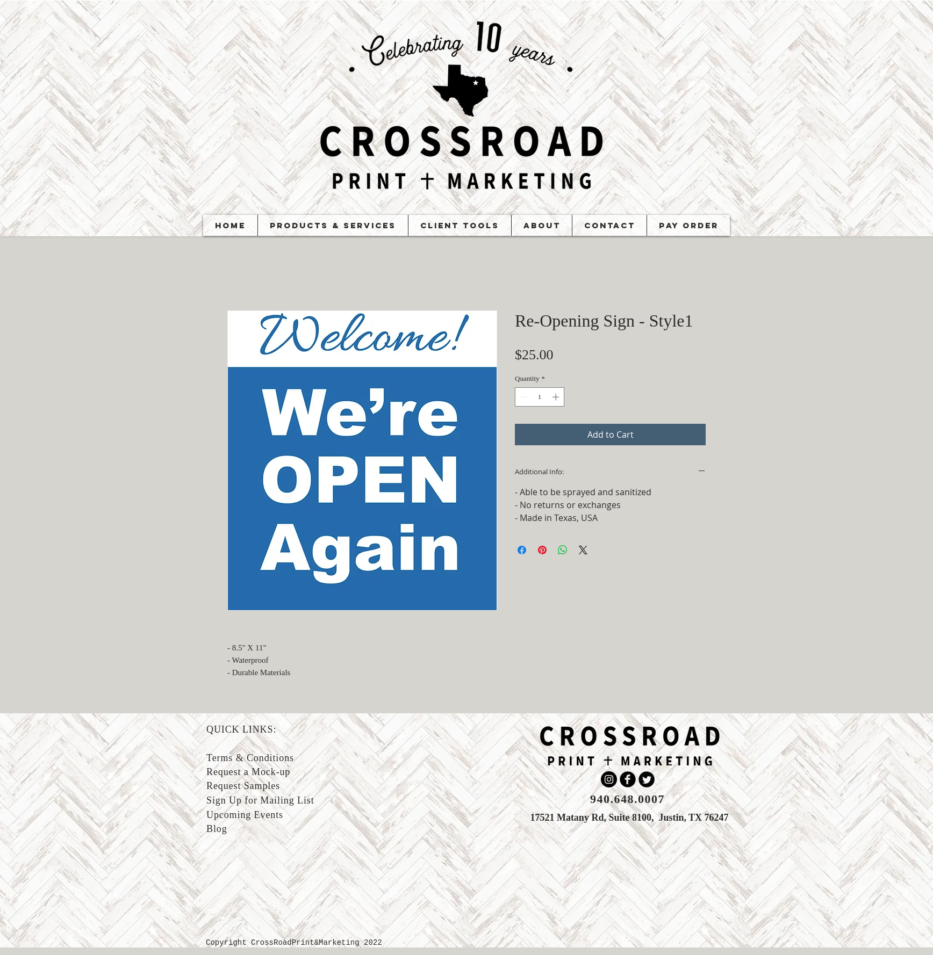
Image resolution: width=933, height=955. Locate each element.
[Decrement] (522, 397)
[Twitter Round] (646, 779)
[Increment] (556, 397)
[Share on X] (583, 550)
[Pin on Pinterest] (542, 550)
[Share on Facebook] (521, 550)
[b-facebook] (628, 779)
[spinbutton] (539, 397)
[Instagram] (609, 779)
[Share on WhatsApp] (562, 550)
